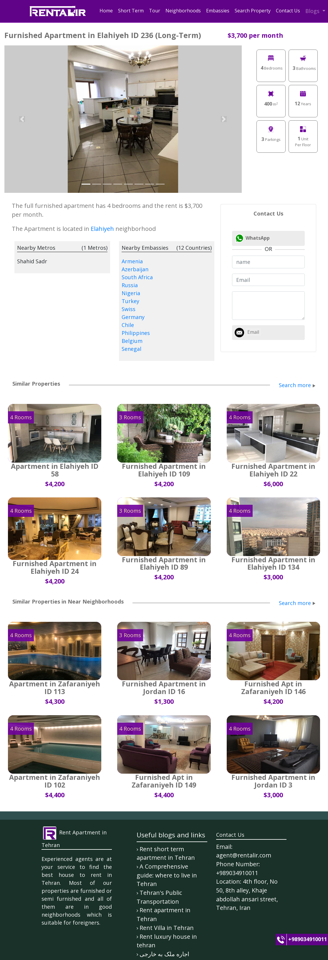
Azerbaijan (135, 269)
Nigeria (131, 293)
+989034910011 (307, 939)
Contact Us (288, 10)
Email (253, 332)
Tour (154, 10)
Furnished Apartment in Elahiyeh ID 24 (55, 567)
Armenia (132, 261)
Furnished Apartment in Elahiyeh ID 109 (164, 470)
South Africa (137, 277)
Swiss (128, 309)
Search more (295, 385)
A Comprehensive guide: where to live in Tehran (167, 875)
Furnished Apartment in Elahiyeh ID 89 (164, 563)
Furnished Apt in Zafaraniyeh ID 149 (164, 781)
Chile (128, 324)
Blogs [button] (313, 10)
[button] (22, 119)
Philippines (136, 332)
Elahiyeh (102, 229)
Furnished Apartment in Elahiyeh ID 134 (273, 563)
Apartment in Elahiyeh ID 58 (54, 470)
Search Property (253, 10)
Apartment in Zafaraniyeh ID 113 (54, 687)
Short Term (131, 10)
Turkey (130, 301)
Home (106, 10)
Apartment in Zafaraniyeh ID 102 (54, 781)
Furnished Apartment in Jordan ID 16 (164, 687)
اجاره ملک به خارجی (164, 954)
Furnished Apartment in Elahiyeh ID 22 (273, 470)
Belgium (132, 340)
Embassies (217, 10)
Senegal (131, 348)
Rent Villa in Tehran (167, 928)
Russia (130, 285)
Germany (133, 316)
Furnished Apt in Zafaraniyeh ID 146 (273, 687)
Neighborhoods (183, 10)
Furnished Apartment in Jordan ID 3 (273, 781)
